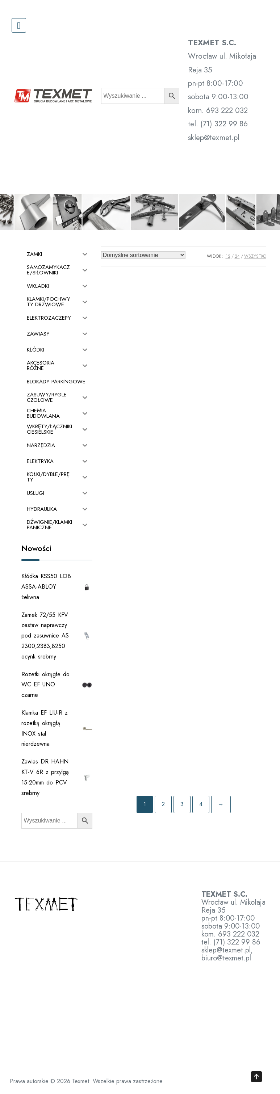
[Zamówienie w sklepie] (143, 255)
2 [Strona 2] (163, 804)
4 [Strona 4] (200, 804)
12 (228, 256)
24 (237, 256)
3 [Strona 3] (182, 804)
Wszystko (255, 256)
